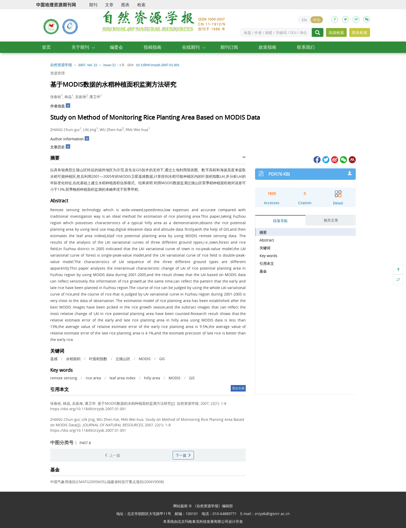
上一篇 (112, 455)
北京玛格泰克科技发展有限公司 (203, 521)
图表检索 (359, 32)
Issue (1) (109, 65)
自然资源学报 (61, 65)
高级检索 (336, 32)
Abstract (266, 240)
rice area (93, 377)
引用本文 (266, 263)
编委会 (116, 47)
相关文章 (331, 220)
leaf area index (122, 377)
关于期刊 (80, 47)
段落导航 (280, 220)
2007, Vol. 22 (87, 65)
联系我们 (306, 47)
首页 (46, 47)
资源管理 (57, 73)
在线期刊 (191, 47)
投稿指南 (152, 47)
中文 (316, 19)
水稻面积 (73, 358)
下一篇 (183, 455)
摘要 (263, 232)
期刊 (93, 5)
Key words (268, 255)
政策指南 (267, 47)
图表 (125, 5)
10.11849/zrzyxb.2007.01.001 (158, 65)
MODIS (145, 358)
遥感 (53, 358)
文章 (109, 5)
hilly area (152, 377)
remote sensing (63, 377)
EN (304, 19)
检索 (141, 5)
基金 (263, 271)
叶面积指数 (98, 358)
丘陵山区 (123, 358)
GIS (162, 358)
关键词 (264, 247)
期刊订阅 (229, 47)
